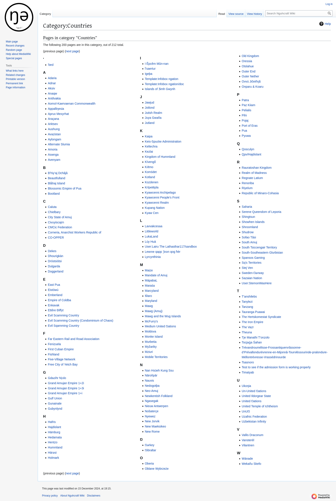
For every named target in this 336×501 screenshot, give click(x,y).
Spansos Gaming (253, 257)
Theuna (247, 332)
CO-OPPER (56, 237)
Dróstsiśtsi (55, 261)
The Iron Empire (252, 322)
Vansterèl (248, 440)
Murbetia (150, 341)
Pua (244, 130)
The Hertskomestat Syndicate (261, 317)
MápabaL (151, 280)
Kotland (150, 177)
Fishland (53, 354)
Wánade (247, 458)
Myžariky (151, 346)
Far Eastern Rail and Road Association (73, 339)
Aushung (54, 129)
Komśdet (151, 172)
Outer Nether (250, 76)
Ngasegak (151, 401)
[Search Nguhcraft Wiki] (299, 13)
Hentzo (52, 442)
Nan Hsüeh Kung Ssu (159, 370)
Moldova (150, 331)
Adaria (52, 78)
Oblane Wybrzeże (157, 468)
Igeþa (148, 73)
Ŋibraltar (150, 450)
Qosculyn (248, 149)
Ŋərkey (149, 445)
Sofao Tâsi (249, 237)
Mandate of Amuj (156, 275)
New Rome (152, 431)
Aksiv (51, 88)
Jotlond (149, 107)
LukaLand (151, 236)
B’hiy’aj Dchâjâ (58, 173)
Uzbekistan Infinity (254, 421)
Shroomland (250, 227)
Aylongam (54, 139)
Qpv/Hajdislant (251, 154)
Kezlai (149, 151)
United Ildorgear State (256, 396)
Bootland (54, 193)
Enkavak (53, 305)
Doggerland (55, 271)
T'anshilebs (249, 296)
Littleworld (151, 231)
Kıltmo (149, 167)
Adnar (52, 83)
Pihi (244, 115)
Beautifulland (56, 178)
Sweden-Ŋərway (253, 273)
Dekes (52, 251)
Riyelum (247, 188)
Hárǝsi (52, 452)
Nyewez (150, 416)
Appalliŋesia (56, 108)
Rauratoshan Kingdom (257, 167)
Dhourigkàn (55, 256)
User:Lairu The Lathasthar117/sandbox (171, 246)
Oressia (247, 61)
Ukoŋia (246, 386)
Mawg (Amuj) (153, 311)
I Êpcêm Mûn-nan (157, 63)
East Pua (54, 284)
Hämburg (54, 432)
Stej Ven (247, 267)
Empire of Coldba (59, 300)
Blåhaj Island (56, 183)
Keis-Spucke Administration (163, 141)
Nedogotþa (152, 385)
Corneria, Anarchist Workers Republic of (74, 232)
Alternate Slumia (59, 144)
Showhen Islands (253, 222)
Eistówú (53, 290)
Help (324, 24)
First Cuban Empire (61, 349)
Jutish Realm (153, 112)
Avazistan (54, 134)
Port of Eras (250, 125)
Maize (149, 270)
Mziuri (149, 352)
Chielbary (54, 212)
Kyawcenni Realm (157, 202)
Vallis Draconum (252, 435)
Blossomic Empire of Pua (64, 188)
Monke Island (154, 336)
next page (72, 51)
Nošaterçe (152, 411)
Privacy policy (50, 495)
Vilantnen (248, 445)
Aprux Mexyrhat (58, 114)
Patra (245, 100)
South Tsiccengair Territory (259, 247)
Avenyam (54, 159)
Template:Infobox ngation (161, 79)
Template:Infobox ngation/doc (164, 84)
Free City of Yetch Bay (63, 364)
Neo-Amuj (151, 391)
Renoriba (248, 183)
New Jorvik (152, 421)
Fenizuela (54, 344)
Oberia (149, 463)
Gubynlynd (55, 408)
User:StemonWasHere (257, 283)
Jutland (149, 123)
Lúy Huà (150, 241)
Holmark (53, 457)
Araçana (53, 118)
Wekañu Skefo (251, 463)
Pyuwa (246, 135)
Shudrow (248, 232)
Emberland (55, 295)
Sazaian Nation (252, 278)
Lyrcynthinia (153, 257)
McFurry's (151, 321)
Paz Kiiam (248, 105)
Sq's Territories (251, 262)
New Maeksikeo (155, 426)
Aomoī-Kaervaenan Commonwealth (71, 103)
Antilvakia (54, 98)
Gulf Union (55, 398)
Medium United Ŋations (160, 326)
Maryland (151, 300)
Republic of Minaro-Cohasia (260, 193)
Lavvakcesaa (153, 226)
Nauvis (149, 380)
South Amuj (249, 242)
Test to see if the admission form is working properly (276, 367)
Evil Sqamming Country (63, 325)
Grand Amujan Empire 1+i (65, 393)
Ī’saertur (150, 68)
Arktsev (53, 124)
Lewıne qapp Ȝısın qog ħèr (162, 251)
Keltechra (151, 146)
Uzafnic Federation (254, 416)
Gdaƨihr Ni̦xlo (57, 378)
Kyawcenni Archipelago (160, 192)
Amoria (52, 149)
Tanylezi (247, 301)
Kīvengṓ (150, 162)
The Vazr (248, 327)
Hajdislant (54, 427)
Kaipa (149, 136)
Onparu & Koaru (252, 86)
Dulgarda (54, 266)
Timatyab (248, 372)
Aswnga (53, 154)
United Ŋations (251, 401)
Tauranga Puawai (253, 312)
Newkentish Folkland (158, 396)
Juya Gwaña (153, 117)
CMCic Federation (60, 227)
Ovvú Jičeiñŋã (251, 81)
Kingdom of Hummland (160, 156)
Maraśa (150, 285)
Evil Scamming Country (63, 315)
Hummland (55, 447)
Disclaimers (93, 495)
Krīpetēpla (152, 187)
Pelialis (246, 110)
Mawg (149, 306)
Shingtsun (248, 216)
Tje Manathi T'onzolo (255, 337)
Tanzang (247, 306)
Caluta (52, 207)
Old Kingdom (250, 56)
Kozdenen (151, 182)
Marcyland (152, 290)
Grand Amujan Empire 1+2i (66, 383)
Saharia (247, 206)
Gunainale (55, 403)
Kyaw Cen (152, 213)
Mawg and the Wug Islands (163, 316)
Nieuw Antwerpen (156, 406)
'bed (50, 64)
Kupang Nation (155, 207)
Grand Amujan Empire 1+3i (66, 388)
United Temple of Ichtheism (260, 406)
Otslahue (248, 66)
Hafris (52, 422)
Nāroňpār (151, 375)
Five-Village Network (61, 359)
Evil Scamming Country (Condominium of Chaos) (80, 320)
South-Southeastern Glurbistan (262, 252)
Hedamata (55, 437)
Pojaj (245, 120)
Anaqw (52, 93)
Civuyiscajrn (56, 222)
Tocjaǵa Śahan (252, 342)
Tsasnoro (248, 362)
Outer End (248, 71)
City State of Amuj (60, 217)
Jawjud (149, 102)
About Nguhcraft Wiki (72, 495)
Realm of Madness (254, 173)
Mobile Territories (156, 357)
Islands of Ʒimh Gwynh (160, 89)
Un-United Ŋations (254, 391)
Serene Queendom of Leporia (261, 212)
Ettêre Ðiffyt (55, 310)
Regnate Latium (252, 178)
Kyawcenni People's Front (162, 197)
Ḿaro (148, 296)
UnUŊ (246, 411)
